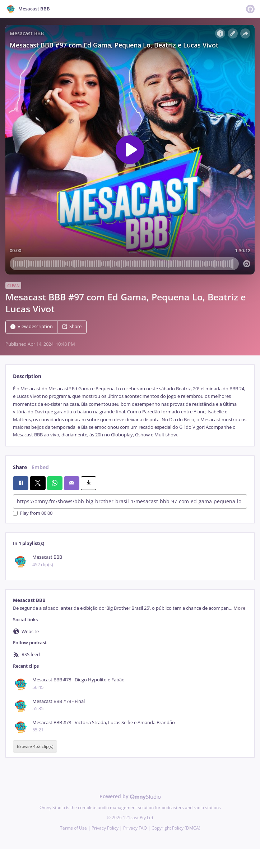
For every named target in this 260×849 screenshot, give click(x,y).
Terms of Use (73, 828)
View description (31, 326)
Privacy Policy (105, 828)
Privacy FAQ (135, 828)
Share (72, 326)
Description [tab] (27, 376)
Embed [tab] (40, 467)
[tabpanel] (130, 412)
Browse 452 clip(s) (35, 746)
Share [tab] (20, 467)
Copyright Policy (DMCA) (176, 828)
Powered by (130, 796)
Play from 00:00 (32, 513)
